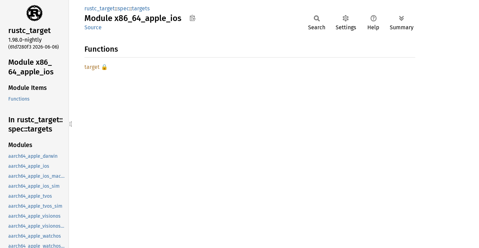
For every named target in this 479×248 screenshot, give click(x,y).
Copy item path (192, 18)
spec (123, 8)
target (92, 67)
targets (141, 8)
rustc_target (99, 8)
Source (93, 27)
